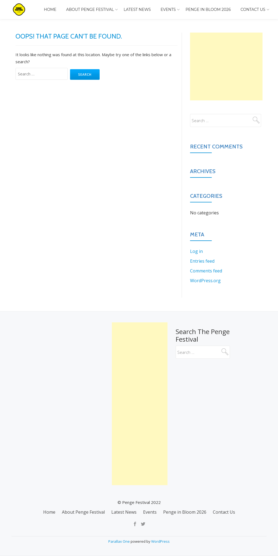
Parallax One (119, 541)
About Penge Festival (90, 9)
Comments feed (206, 271)
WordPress (160, 541)
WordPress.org (205, 281)
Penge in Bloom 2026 (208, 9)
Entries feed (202, 261)
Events (168, 9)
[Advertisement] (226, 66)
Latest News (137, 9)
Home (50, 9)
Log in (196, 251)
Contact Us (253, 9)
